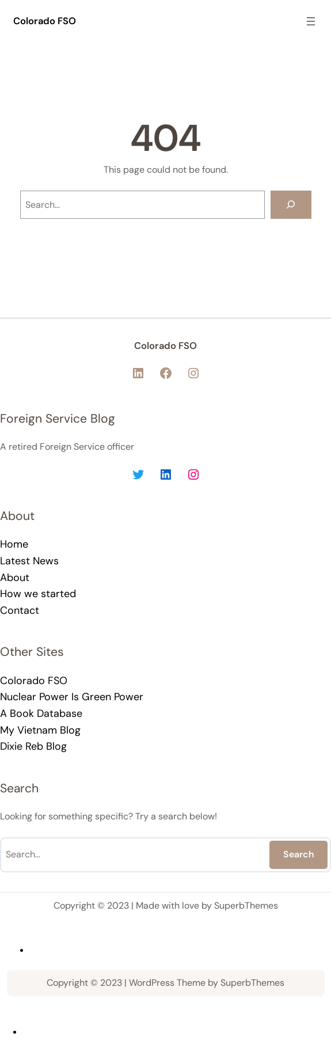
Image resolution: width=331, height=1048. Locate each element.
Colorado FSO (44, 21)
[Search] (291, 205)
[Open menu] (311, 21)
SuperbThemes (246, 905)
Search (298, 854)
